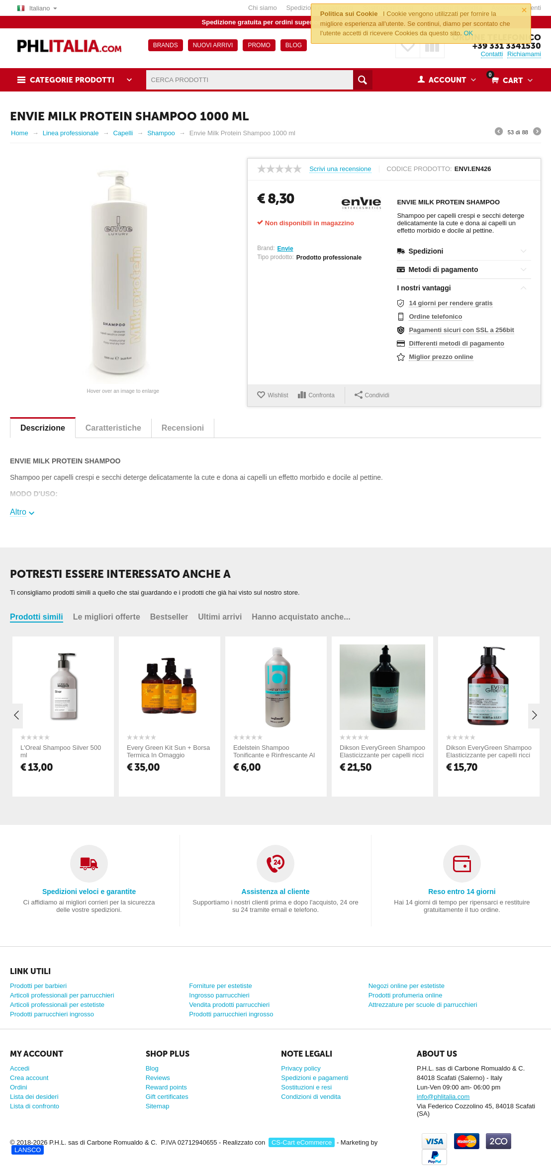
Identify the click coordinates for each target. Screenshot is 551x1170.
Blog (152, 1068)
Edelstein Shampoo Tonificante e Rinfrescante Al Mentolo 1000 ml (274, 755)
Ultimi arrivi (220, 617)
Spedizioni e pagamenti (314, 1077)
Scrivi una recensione (340, 169)
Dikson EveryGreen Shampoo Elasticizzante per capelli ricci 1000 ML (382, 755)
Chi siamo (262, 7)
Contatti (492, 54)
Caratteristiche (113, 428)
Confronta (321, 395)
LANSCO (27, 1150)
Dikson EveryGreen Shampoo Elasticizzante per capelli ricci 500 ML (489, 755)
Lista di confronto (34, 1106)
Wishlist (278, 395)
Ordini (18, 1087)
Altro (18, 512)
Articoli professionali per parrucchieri (62, 995)
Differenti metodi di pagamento (456, 343)
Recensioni (183, 428)
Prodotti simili (36, 617)
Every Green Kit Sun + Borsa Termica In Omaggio (168, 751)
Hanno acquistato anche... (301, 617)
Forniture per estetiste (220, 986)
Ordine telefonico (435, 316)
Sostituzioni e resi (306, 1087)
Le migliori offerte (106, 617)
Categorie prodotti (72, 80)
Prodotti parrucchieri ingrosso (52, 1014)
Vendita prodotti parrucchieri (229, 1004)
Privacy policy (300, 1068)
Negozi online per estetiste (406, 986)
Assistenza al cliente (276, 892)
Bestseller (169, 617)
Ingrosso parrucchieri (219, 995)
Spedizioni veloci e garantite (89, 892)
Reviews (158, 1077)
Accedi (19, 1068)
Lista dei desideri (34, 1096)
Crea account (29, 1077)
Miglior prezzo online (441, 356)
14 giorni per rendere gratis (450, 303)
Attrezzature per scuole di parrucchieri (422, 1004)
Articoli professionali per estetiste (57, 1004)
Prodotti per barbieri (38, 986)
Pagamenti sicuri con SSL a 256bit (461, 330)
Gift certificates (167, 1096)
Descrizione (42, 428)
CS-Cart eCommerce (302, 1142)
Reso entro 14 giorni (461, 892)
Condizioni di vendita (311, 1096)
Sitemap (158, 1106)
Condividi (372, 395)
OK (468, 33)
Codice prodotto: (419, 169)
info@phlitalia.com (443, 1096)
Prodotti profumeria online (405, 995)
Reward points (166, 1087)
